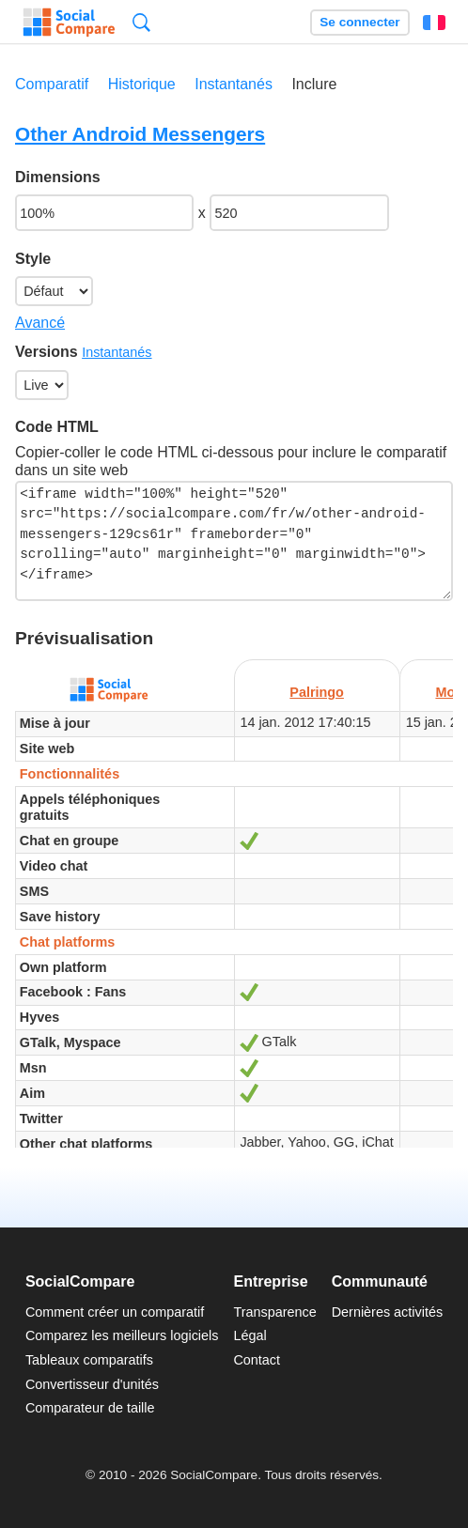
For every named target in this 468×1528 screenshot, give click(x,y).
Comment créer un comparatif (114, 1312)
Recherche (141, 22)
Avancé (40, 323)
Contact (256, 1359)
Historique (142, 84)
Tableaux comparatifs (89, 1359)
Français (434, 22)
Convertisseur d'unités (92, 1384)
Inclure (313, 84)
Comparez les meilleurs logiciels (122, 1335)
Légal (249, 1335)
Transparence (274, 1312)
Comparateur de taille (90, 1407)
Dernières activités (387, 1312)
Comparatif (51, 84)
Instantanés (234, 84)
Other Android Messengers (140, 134)
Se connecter (359, 22)
